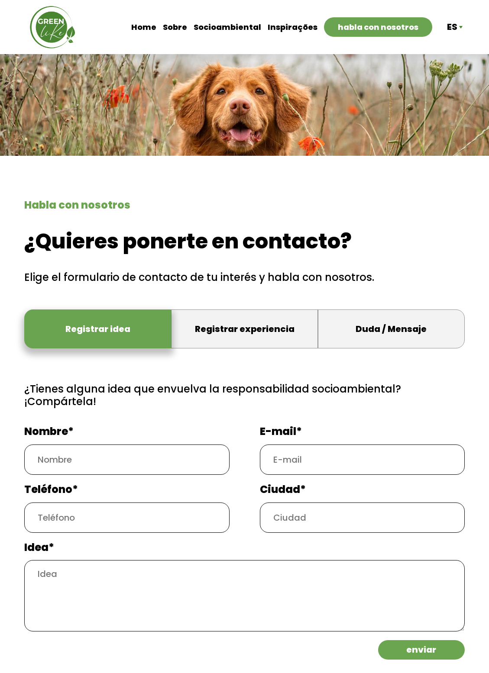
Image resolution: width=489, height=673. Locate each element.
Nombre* (49, 431)
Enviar (421, 650)
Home (143, 27)
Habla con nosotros (378, 27)
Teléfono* (51, 489)
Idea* (39, 547)
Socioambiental (227, 27)
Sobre (175, 27)
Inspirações (292, 27)
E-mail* (281, 431)
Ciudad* (283, 489)
